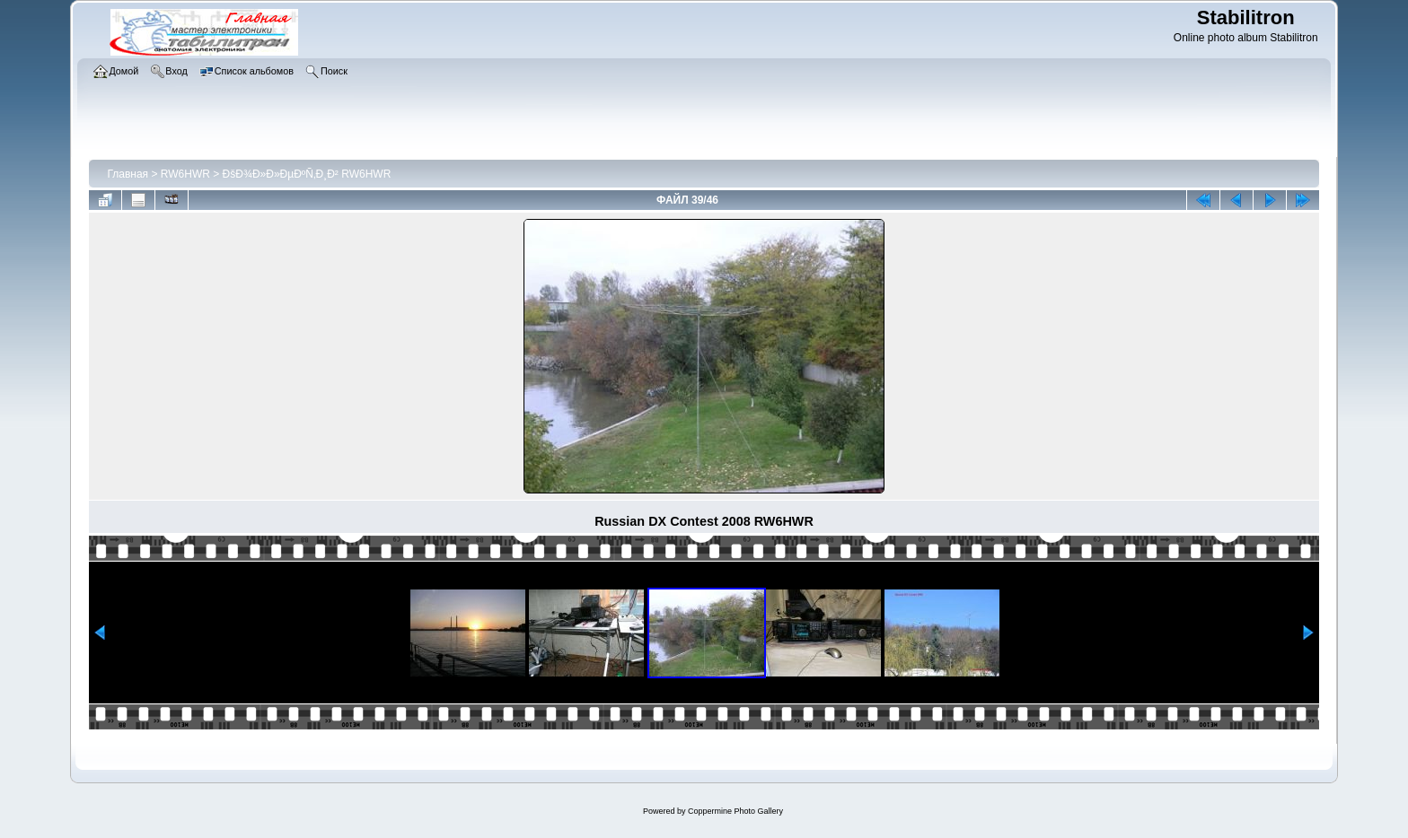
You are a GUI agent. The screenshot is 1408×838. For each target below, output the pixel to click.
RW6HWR (185, 174)
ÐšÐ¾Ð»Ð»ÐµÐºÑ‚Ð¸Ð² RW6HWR (307, 174)
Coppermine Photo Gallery (735, 811)
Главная (127, 174)
